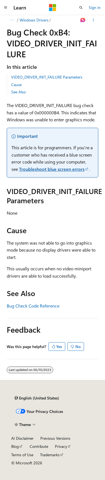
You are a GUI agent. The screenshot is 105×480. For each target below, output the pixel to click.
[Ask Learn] (83, 20)
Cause (16, 84)
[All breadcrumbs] (12, 20)
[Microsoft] (52, 7)
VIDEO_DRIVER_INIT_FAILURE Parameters (46, 77)
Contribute (39, 446)
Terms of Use (22, 454)
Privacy (61, 446)
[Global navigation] (5, 8)
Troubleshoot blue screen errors (52, 169)
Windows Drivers (34, 20)
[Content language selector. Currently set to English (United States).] (36, 398)
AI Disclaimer (22, 438)
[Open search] (81, 8)
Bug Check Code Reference (33, 306)
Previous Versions (55, 438)
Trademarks (50, 454)
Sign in (95, 7)
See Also (18, 91)
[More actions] (93, 20)
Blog (15, 446)
